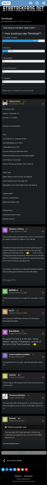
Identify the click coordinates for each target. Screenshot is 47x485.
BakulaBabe (14, 331)
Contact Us (28, 476)
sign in (9, 91)
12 (24, 101)
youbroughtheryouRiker (19, 354)
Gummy (12, 375)
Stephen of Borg (16, 229)
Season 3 (28, 21)
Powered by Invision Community (24, 481)
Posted (16, 104)
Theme (18, 476)
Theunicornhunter (17, 395)
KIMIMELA (13, 290)
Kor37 (11, 310)
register (17, 91)
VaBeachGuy (7, 21)
